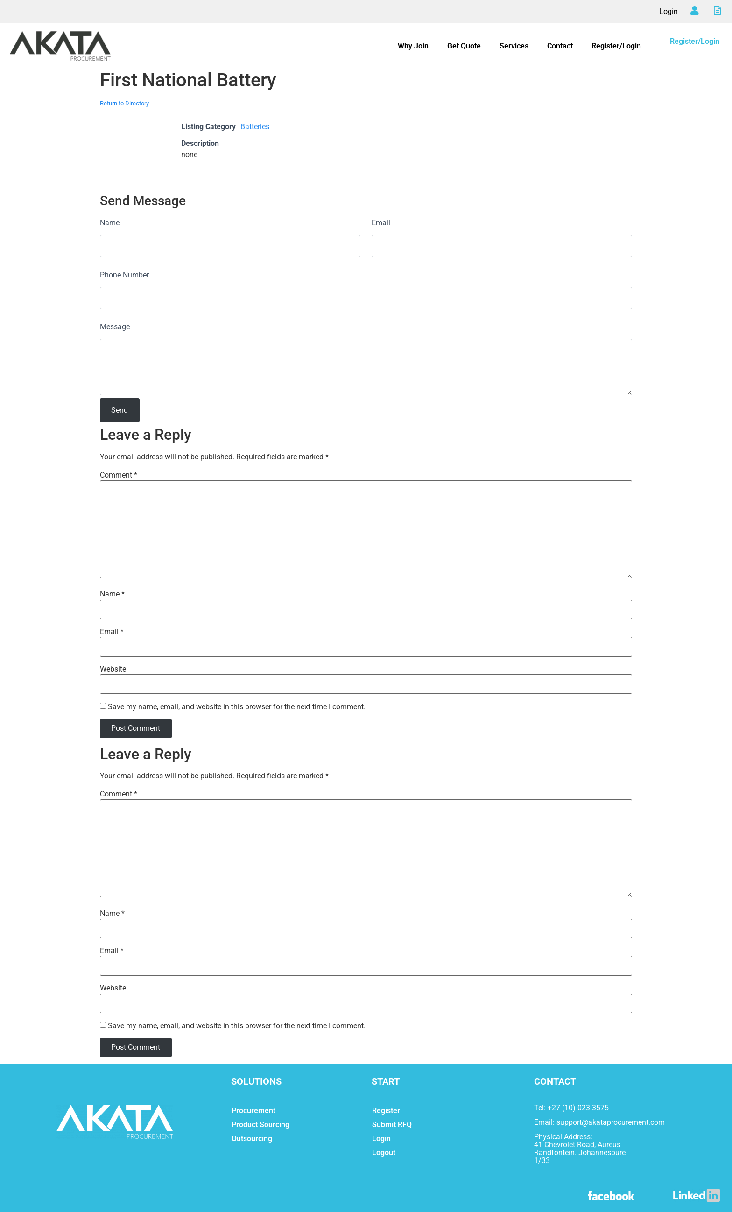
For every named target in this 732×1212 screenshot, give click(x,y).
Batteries (254, 126)
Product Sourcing (260, 1124)
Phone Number (124, 274)
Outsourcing (252, 1138)
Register (386, 1110)
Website (113, 669)
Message (115, 326)
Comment (118, 475)
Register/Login (616, 46)
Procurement (253, 1110)
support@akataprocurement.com (610, 1122)
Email (381, 222)
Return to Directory (124, 103)
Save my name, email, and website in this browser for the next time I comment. (237, 707)
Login (668, 11)
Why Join (413, 46)
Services (514, 46)
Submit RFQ (392, 1124)
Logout (383, 1152)
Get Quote (464, 46)
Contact (560, 46)
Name (110, 222)
